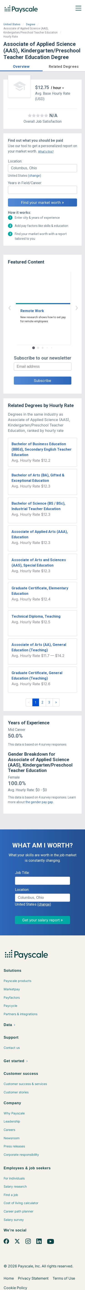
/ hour (56, 88)
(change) (34, 175)
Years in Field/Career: (25, 183)
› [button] (47, 307)
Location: (15, 161)
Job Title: (22, 873)
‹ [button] (37, 307)
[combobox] (42, 168)
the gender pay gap (39, 802)
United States (11, 24)
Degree (30, 24)
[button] (21, 66)
